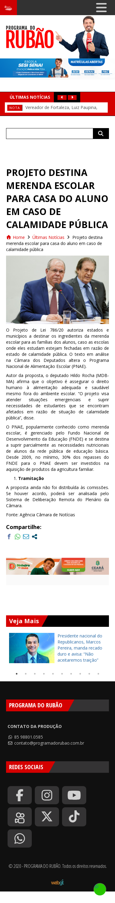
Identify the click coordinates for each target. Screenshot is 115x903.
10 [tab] (98, 674)
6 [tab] (62, 674)
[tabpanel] (57, 648)
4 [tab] (44, 674)
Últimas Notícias (48, 237)
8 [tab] (80, 674)
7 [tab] (71, 674)
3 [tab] (35, 674)
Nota (14, 107)
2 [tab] (26, 674)
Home (15, 237)
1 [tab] (17, 674)
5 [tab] (53, 674)
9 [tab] (89, 674)
